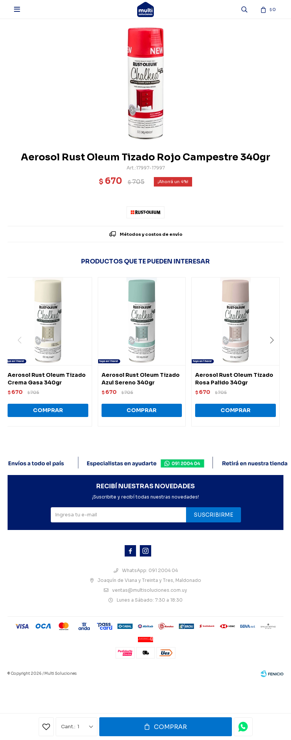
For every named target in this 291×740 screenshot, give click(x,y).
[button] (274, 355)
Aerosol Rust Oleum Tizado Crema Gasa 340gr (47, 379)
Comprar (170, 727)
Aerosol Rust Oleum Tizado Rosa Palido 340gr (234, 379)
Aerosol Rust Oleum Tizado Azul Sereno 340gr (141, 379)
